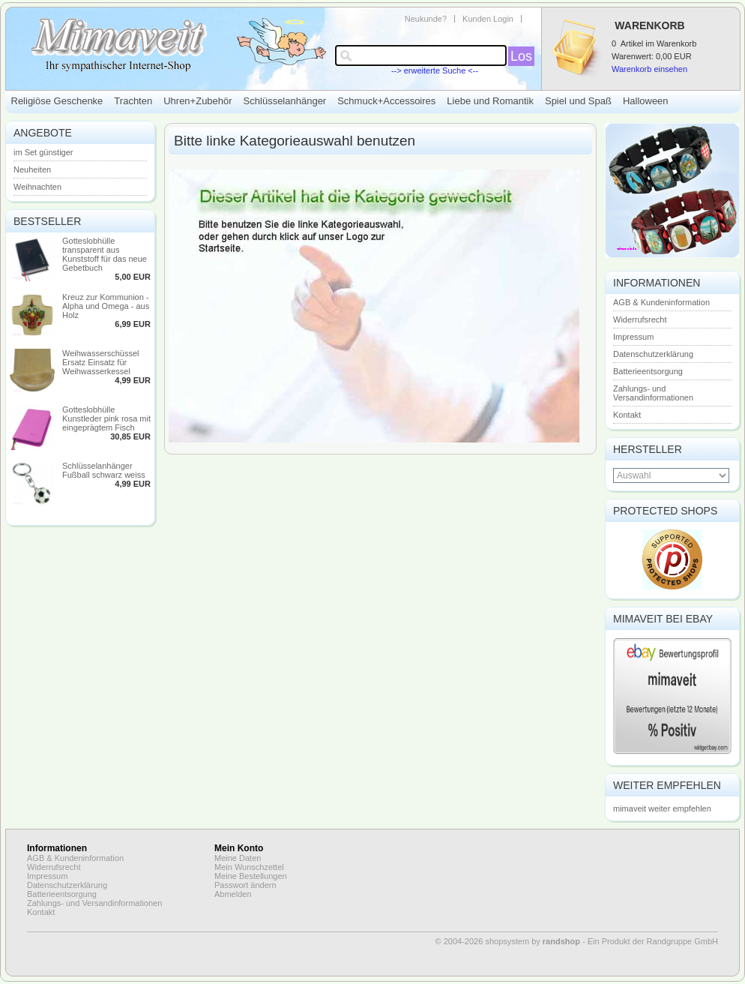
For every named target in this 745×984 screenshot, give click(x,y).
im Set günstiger (43, 152)
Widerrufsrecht (640, 319)
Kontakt (627, 414)
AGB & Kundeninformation (661, 302)
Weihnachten (37, 186)
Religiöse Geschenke (57, 100)
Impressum (633, 336)
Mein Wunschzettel (249, 867)
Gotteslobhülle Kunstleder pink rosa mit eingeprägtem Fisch (106, 418)
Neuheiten (32, 169)
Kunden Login (487, 18)
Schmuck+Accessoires (386, 100)
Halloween (646, 100)
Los (521, 56)
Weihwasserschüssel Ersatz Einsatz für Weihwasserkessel (100, 362)
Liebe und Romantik (490, 100)
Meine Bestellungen (250, 876)
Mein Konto (238, 848)
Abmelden (233, 894)
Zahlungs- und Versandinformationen (653, 393)
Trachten (133, 100)
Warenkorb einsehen (649, 69)
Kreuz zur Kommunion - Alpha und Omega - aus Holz (105, 306)
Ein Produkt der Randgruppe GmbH (653, 941)
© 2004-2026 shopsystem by (507, 941)
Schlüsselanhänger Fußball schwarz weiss (103, 470)
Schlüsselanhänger (285, 100)
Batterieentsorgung (648, 371)
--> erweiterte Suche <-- (434, 70)
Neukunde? (426, 18)
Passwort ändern (245, 885)
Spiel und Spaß (578, 100)
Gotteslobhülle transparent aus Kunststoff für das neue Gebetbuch (104, 254)
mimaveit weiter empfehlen (662, 808)
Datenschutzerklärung (653, 354)
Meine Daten (237, 858)
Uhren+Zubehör (197, 100)
